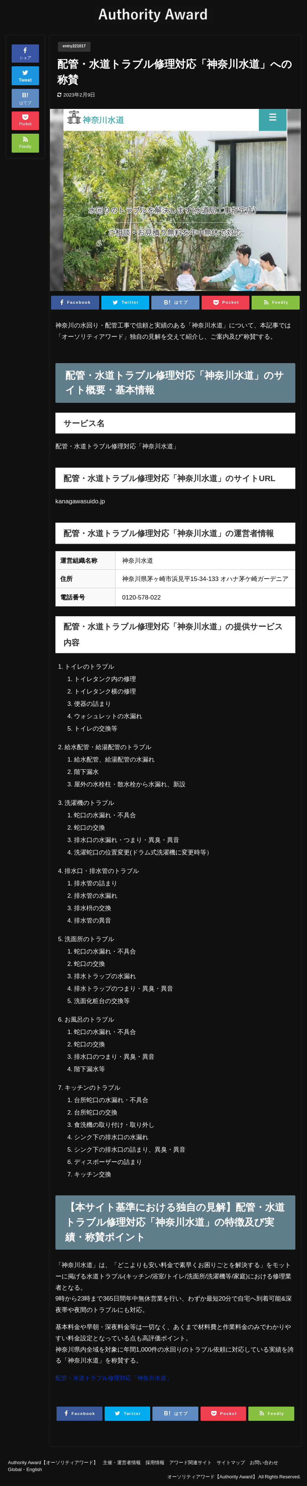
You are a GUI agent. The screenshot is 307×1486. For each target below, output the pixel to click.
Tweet (25, 75)
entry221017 (76, 46)
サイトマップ (231, 1463)
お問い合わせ (264, 1463)
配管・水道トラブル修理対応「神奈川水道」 (117, 1378)
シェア (25, 53)
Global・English (25, 1469)
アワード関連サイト (190, 1463)
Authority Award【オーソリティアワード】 (53, 1463)
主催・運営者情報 (122, 1463)
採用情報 (154, 1463)
